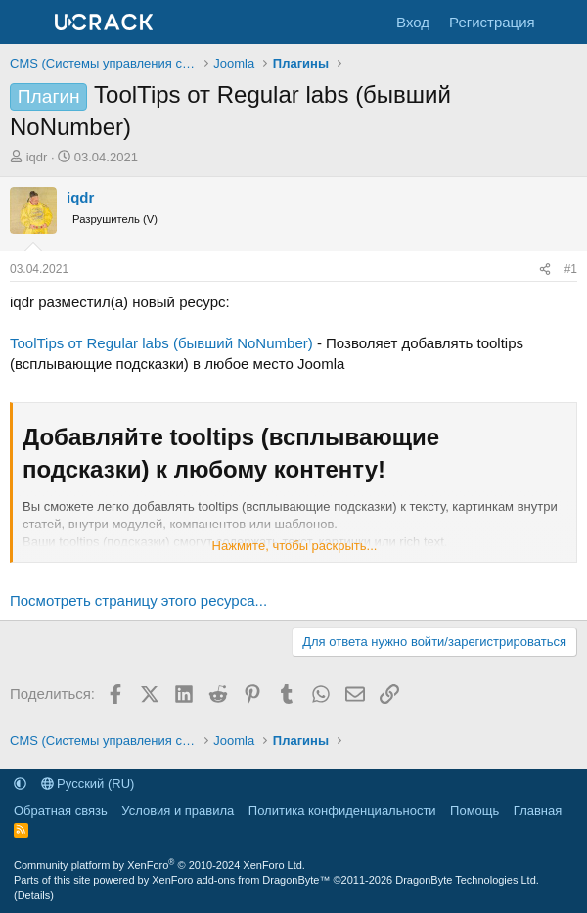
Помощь (474, 810)
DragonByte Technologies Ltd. (467, 880)
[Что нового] (564, 22)
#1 (570, 269)
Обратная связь (61, 810)
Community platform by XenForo (159, 865)
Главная (538, 810)
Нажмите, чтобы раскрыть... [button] (295, 545)
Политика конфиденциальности (342, 810)
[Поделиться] (545, 269)
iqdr (37, 157)
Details (34, 895)
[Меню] (27, 22)
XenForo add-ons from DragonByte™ (241, 880)
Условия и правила (177, 810)
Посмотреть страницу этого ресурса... (138, 600)
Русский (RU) (88, 783)
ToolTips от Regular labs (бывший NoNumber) (161, 343)
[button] (20, 783)
